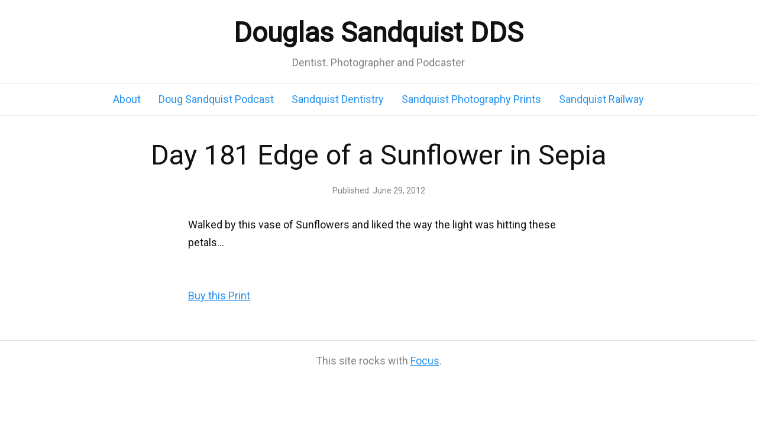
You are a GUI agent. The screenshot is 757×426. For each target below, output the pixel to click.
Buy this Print (219, 295)
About (127, 99)
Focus (424, 360)
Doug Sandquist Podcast (216, 99)
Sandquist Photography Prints (471, 99)
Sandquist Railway (601, 99)
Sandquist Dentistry (338, 99)
